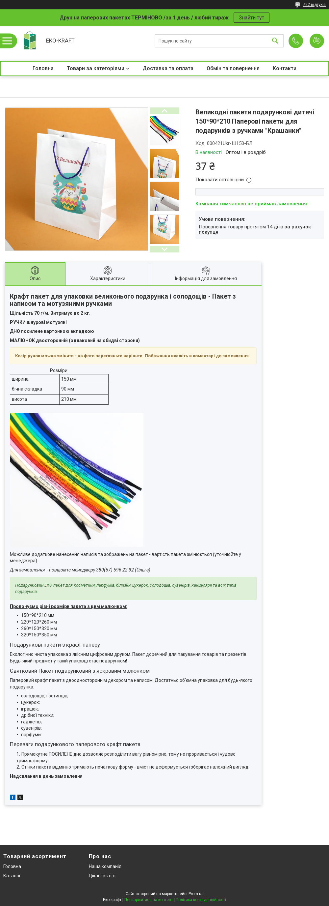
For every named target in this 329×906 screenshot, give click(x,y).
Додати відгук (317, 41)
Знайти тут (251, 18)
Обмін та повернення (233, 68)
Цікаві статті (102, 875)
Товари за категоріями (95, 68)
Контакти (284, 68)
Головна (43, 68)
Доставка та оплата (167, 68)
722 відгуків (314, 4)
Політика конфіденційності (201, 899)
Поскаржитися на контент (148, 899)
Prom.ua (196, 893)
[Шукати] (275, 41)
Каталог (12, 875)
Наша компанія (105, 866)
